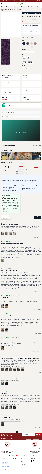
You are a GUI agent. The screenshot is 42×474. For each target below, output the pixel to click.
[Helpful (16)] (39, 264)
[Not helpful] (40, 264)
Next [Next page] (28, 431)
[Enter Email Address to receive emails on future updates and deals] (28, 434)
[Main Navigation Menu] (1, 3)
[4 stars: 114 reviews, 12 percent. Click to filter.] (21, 168)
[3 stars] (16, 216)
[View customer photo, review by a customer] (5, 156)
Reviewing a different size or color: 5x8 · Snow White (10, 230)
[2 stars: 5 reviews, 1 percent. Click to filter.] (21, 171)
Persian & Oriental (9, 6)
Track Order (39, 0)
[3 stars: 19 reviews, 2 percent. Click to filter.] (21, 169)
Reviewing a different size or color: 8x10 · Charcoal (9, 209)
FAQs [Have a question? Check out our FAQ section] (22, 461)
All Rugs (2, 6)
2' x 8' (24, 62)
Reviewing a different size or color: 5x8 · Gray (9, 345)
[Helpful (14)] (38, 351)
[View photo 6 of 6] (22, 369)
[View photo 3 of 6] (10, 369)
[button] (19, 14)
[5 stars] (10, 216)
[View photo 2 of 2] (6, 306)
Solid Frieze (18, 9)
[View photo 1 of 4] (2, 233)
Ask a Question (25, 37)
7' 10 (24, 57)
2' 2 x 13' (30, 62)
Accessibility (23, 464)
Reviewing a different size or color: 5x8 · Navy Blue (10, 380)
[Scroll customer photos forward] (40, 156)
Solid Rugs (13, 9)
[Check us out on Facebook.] (31, 461)
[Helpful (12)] (38, 386)
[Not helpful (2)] (40, 351)
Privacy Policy (28, 439)
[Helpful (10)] (39, 427)
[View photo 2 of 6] (6, 369)
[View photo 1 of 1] (2, 260)
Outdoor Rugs (23, 6)
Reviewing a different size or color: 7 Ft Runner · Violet (11, 421)
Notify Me (36, 32)
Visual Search (37, 6)
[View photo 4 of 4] (14, 233)
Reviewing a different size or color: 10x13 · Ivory (9, 288)
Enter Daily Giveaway (15, 458)
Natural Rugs (30, 6)
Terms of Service (36, 439)
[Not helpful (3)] (40, 237)
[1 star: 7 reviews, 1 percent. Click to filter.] (21, 173)
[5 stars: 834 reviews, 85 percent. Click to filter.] (21, 166)
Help (35, 0)
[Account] (37, 3)
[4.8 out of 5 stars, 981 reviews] (26, 19)
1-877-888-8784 (4, 0)
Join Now (38, 434)
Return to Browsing (4, 9)
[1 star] (22, 216)
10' (28, 57)
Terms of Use (4, 462)
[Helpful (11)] (38, 410)
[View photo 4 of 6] (14, 369)
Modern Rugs (16, 6)
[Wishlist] (39, 3)
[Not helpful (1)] (40, 386)
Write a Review (37, 217)
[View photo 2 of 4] (6, 233)
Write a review (34, 19)
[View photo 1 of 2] (2, 306)
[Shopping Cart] (40, 3)
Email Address (26, 28)
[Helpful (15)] (39, 333)
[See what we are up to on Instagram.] (33, 461)
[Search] (3, 3)
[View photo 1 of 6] (2, 369)
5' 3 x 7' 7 (25, 51)
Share (32, 37)
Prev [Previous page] (14, 431)
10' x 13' (31, 51)
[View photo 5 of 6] (18, 369)
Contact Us (23, 458)
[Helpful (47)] (38, 237)
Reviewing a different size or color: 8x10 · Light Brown (10, 257)
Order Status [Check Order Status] (23, 460)
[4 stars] (13, 216)
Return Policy (23, 462)
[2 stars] (19, 216)
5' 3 (24, 68)
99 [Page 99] (24, 431)
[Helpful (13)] (39, 372)
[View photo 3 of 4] (10, 233)
